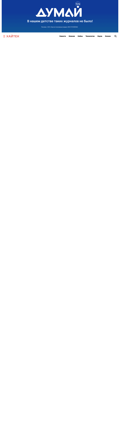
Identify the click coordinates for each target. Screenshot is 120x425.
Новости (62, 36)
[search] (115, 36)
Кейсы (80, 36)
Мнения (72, 36)
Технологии (90, 36)
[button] (4, 36)
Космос (108, 36)
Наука (99, 36)
